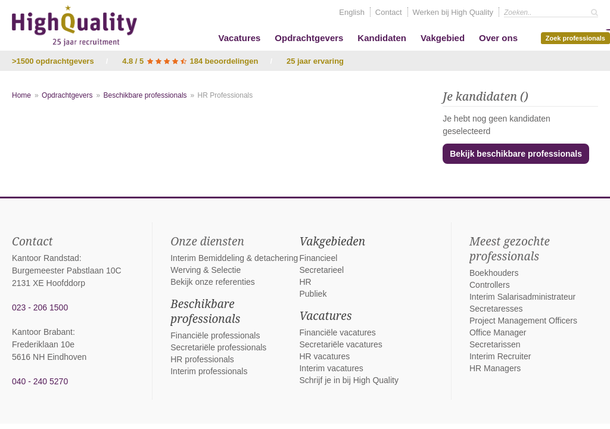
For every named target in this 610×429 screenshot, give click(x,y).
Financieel (318, 258)
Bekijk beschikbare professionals (516, 153)
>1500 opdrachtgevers (53, 61)
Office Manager (497, 332)
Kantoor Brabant (42, 332)
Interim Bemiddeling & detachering (234, 258)
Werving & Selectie (205, 270)
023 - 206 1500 (40, 307)
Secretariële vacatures (340, 344)
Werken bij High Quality (453, 12)
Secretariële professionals (218, 347)
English (352, 12)
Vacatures (240, 38)
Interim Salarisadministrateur (522, 296)
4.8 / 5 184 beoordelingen (190, 61)
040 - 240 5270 (40, 381)
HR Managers (495, 368)
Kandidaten (381, 38)
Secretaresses (495, 308)
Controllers (489, 285)
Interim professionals (208, 371)
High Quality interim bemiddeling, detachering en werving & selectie (74, 25)
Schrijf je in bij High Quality (349, 380)
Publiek (312, 294)
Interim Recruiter (500, 356)
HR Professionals (225, 95)
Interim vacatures (331, 368)
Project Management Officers (523, 320)
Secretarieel (321, 270)
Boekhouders (494, 273)
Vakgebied (443, 38)
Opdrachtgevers (309, 38)
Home (21, 95)
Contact (388, 12)
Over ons (498, 38)
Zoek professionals (578, 37)
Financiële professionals (215, 335)
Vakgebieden (332, 241)
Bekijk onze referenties (212, 282)
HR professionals (202, 359)
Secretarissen (495, 344)
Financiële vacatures (337, 332)
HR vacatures (324, 356)
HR (305, 282)
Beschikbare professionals (144, 95)
